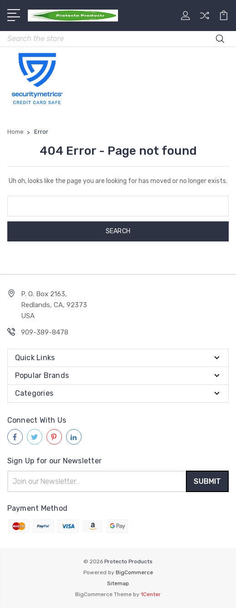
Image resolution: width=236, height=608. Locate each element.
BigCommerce (134, 572)
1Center (151, 594)
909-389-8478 (44, 332)
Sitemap (118, 583)
